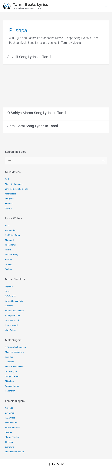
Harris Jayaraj (11, 318)
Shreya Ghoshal (12, 425)
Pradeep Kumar (12, 376)
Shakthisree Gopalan (14, 439)
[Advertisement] (56, 85)
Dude (7, 178)
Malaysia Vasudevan (14, 344)
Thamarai (9, 236)
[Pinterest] (58, 451)
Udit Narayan (11, 362)
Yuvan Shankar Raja (14, 295)
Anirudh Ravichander (14, 304)
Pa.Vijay (8, 259)
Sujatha (8, 420)
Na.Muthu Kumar (12, 232)
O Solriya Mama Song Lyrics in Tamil (35, 112)
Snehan (8, 264)
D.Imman (9, 299)
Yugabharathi (11, 241)
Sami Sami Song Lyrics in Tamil (31, 125)
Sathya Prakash (12, 367)
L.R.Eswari (10, 402)
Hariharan (9, 353)
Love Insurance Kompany (16, 187)
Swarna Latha (11, 411)
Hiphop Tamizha (12, 308)
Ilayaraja (9, 281)
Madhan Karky (11, 250)
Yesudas (9, 348)
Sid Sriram (9, 371)
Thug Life (9, 196)
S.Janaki (9, 397)
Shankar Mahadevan (14, 358)
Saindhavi (9, 434)
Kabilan (8, 255)
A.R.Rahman (10, 290)
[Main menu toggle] (106, 6)
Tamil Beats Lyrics (30, 4)
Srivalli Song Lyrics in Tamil (28, 56)
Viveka (8, 245)
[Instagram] (62, 451)
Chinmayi (9, 430)
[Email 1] (53, 451)
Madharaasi (10, 192)
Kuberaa (9, 201)
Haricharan (10, 381)
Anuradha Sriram (12, 416)
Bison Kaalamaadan (14, 183)
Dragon (8, 206)
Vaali (7, 223)
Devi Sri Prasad (12, 313)
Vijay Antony (10, 322)
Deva (7, 285)
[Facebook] (49, 451)
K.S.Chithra (10, 407)
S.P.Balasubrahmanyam (15, 339)
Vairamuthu (10, 227)
